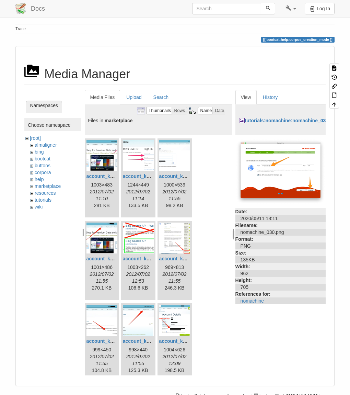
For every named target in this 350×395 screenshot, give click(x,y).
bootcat (42, 158)
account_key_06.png (183, 258)
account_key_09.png (183, 341)
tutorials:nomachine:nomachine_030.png (292, 120)
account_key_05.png (146, 258)
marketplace (48, 186)
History (270, 97)
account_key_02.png (146, 176)
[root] (35, 138)
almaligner (46, 145)
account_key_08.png (146, 341)
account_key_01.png (110, 176)
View (246, 97)
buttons (42, 165)
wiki (39, 207)
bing (39, 152)
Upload (133, 97)
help (39, 179)
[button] (290, 8)
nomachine (252, 301)
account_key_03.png (183, 176)
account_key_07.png (110, 341)
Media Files (102, 97)
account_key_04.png (110, 258)
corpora (43, 172)
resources (45, 193)
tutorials (43, 200)
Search (160, 97)
